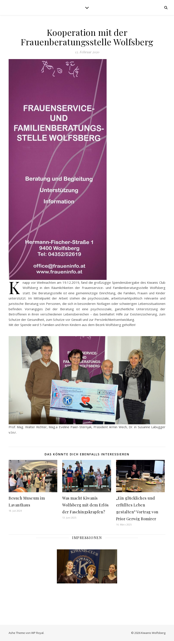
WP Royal (37, 633)
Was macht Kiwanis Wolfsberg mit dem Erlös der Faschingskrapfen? (85, 504)
